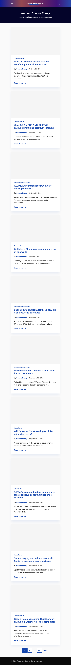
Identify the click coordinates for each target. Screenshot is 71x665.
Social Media (18, 489)
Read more (20, 83)
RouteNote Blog (35, 3)
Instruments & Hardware (22, 182)
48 (39, 650)
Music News (18, 428)
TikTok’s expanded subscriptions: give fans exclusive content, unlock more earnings (34, 495)
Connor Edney (21, 69)
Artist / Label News (20, 246)
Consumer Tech (19, 58)
